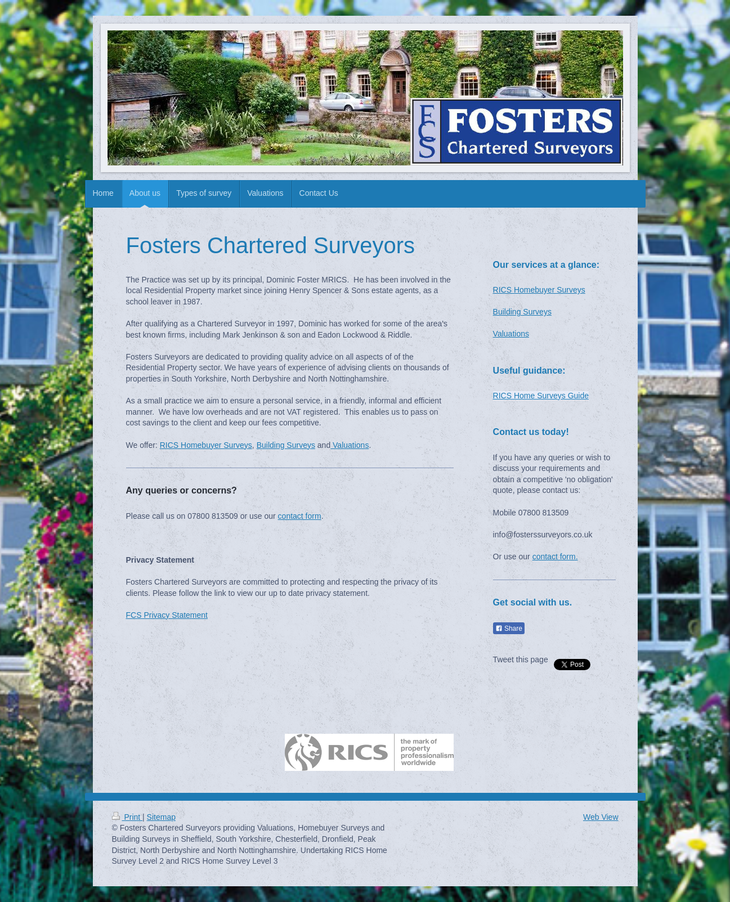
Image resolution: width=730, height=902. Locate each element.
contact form (299, 515)
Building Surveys (286, 445)
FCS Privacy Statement (167, 615)
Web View (601, 817)
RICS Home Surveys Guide (541, 395)
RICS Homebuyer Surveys (206, 445)
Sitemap (161, 817)
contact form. (555, 556)
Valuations (351, 445)
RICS (503, 289)
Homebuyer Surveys (549, 289)
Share (508, 628)
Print (127, 817)
